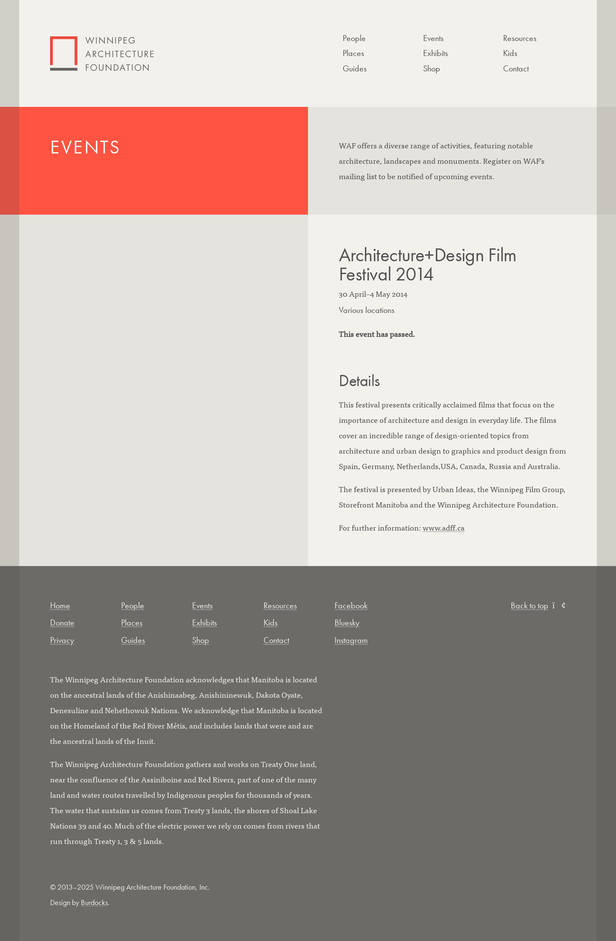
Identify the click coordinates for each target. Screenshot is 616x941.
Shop (431, 68)
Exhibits (435, 53)
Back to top (538, 605)
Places (353, 53)
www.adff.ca (444, 527)
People (354, 38)
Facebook (351, 605)
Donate (62, 622)
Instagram (351, 640)
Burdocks (94, 902)
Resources (519, 38)
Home (60, 605)
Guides (355, 68)
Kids (510, 53)
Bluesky (347, 622)
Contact (516, 68)
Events (433, 38)
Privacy (62, 640)
